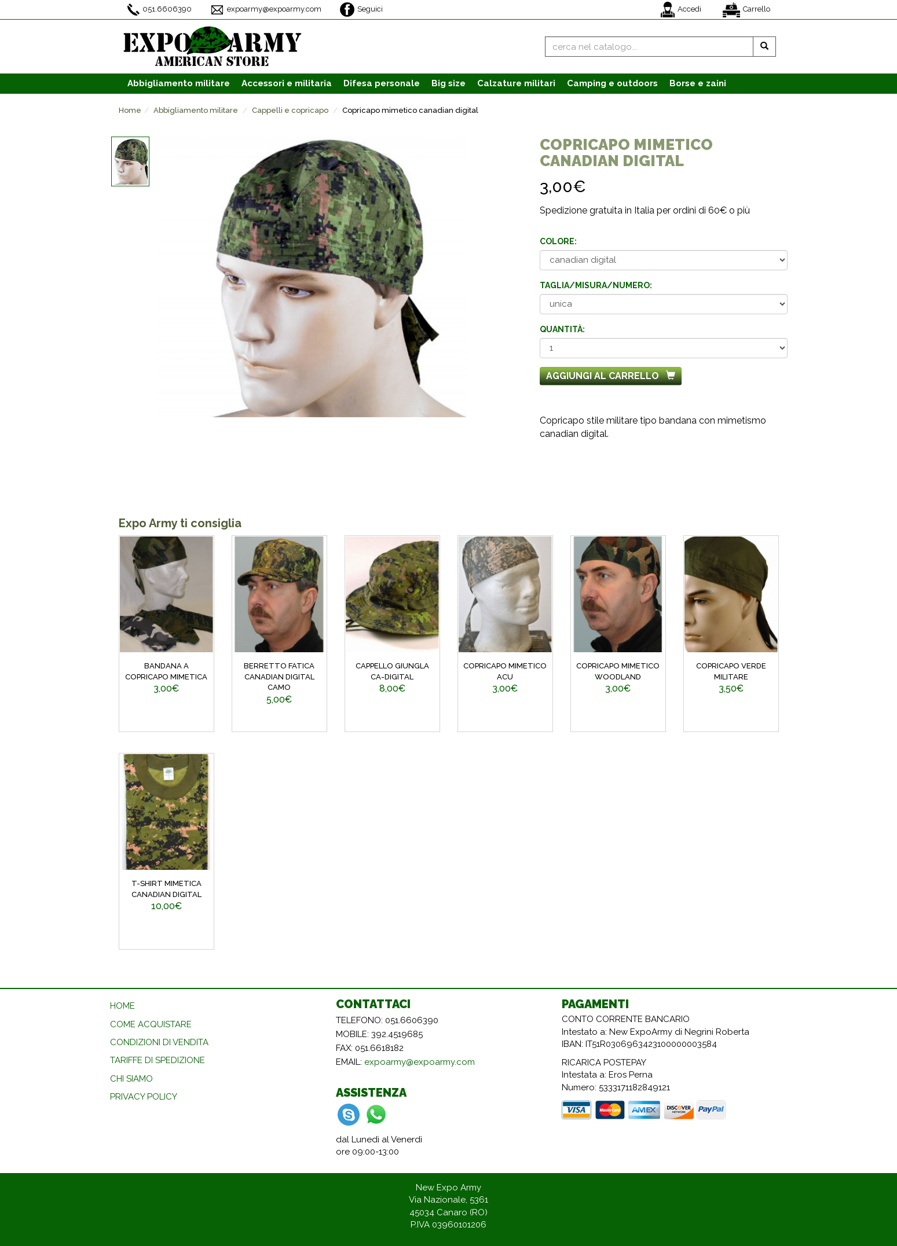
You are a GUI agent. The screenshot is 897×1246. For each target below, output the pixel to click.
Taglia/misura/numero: (596, 285)
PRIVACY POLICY (143, 1096)
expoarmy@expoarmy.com (265, 10)
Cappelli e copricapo (290, 110)
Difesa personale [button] (381, 83)
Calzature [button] (516, 83)
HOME (122, 1006)
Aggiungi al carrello (610, 375)
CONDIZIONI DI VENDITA (159, 1042)
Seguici (361, 9)
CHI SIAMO (131, 1079)
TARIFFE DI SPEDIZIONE (157, 1060)
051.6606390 (159, 9)
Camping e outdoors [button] (612, 83)
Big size (448, 83)
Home (130, 110)
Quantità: (562, 329)
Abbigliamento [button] (178, 83)
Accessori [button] (286, 83)
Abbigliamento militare (195, 110)
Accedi (681, 9)
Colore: (558, 241)
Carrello (746, 9)
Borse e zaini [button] (697, 83)
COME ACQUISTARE (151, 1024)
